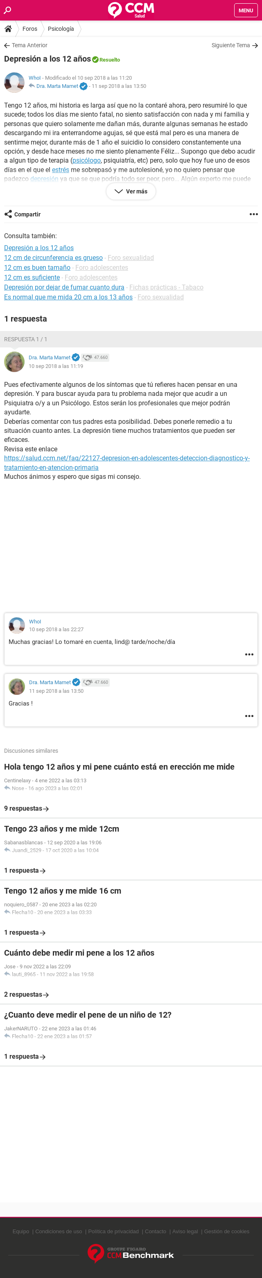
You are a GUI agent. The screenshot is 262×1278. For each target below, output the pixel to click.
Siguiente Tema (231, 45)
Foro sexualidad (131, 258)
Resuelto (109, 60)
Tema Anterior (29, 45)
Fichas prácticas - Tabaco (166, 287)
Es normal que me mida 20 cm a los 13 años (68, 297)
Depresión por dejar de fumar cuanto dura (64, 287)
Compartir (27, 214)
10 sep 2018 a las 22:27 (56, 629)
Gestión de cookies (227, 1231)
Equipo (21, 1231)
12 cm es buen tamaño (37, 267)
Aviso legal (185, 1231)
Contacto (155, 1231)
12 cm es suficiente (32, 277)
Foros (30, 28)
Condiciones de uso (58, 1231)
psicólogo (86, 160)
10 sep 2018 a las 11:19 (56, 366)
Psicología (61, 28)
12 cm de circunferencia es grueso (53, 258)
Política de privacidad (113, 1231)
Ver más (136, 191)
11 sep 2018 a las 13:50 (119, 86)
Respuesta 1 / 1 (25, 339)
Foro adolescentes (101, 267)
